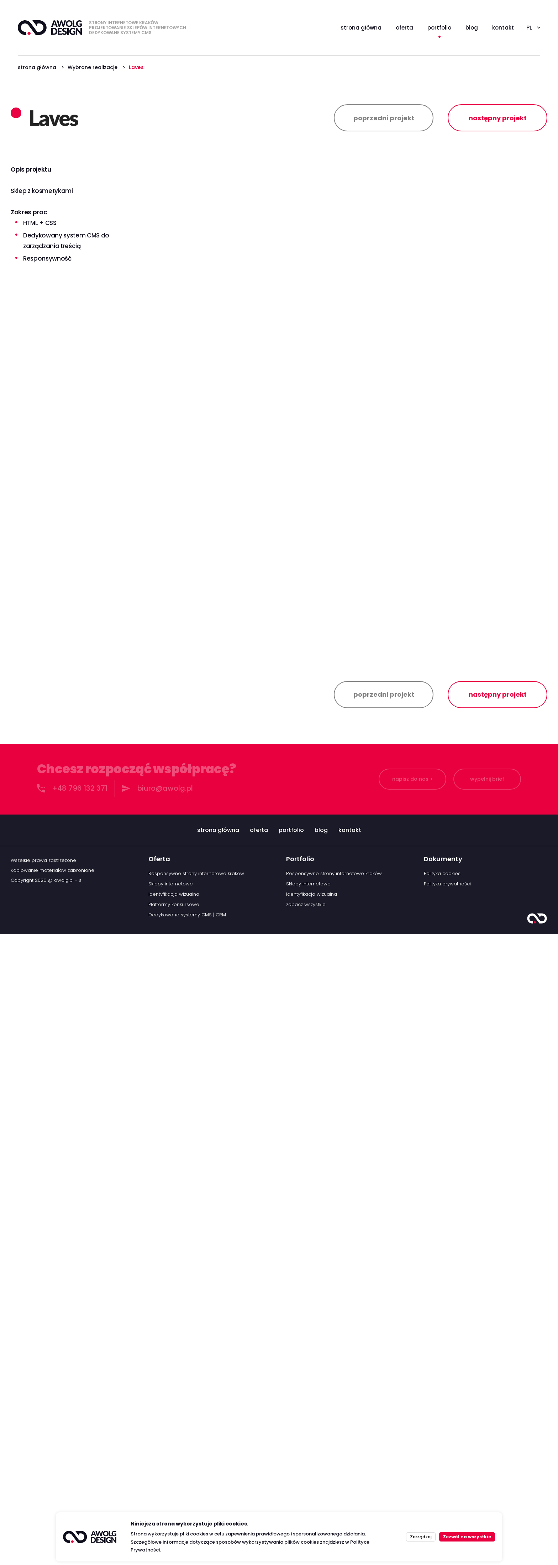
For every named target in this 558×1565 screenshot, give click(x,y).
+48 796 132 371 (79, 1419)
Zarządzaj (421, 1537)
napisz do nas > (412, 1410)
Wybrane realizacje (92, 67)
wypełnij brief (487, 1410)
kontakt (349, 1461)
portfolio (291, 1461)
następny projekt (498, 118)
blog (321, 1461)
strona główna (37, 67)
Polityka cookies (442, 1504)
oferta (259, 1461)
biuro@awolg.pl (165, 1419)
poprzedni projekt (383, 118)
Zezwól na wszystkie (467, 1537)
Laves (136, 67)
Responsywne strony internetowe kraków (196, 1504)
